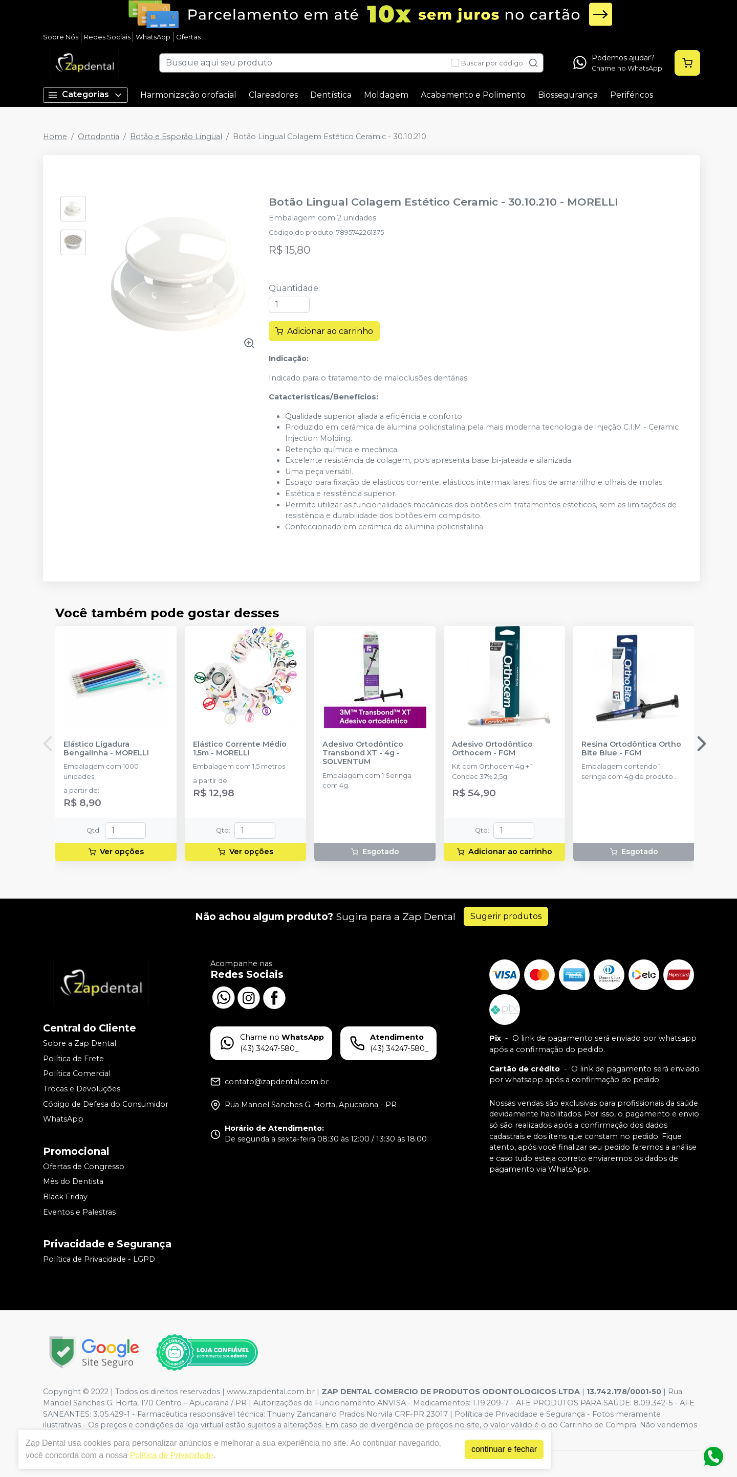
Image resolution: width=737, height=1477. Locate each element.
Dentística (331, 95)
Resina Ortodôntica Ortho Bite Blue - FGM (631, 748)
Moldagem (386, 95)
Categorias (85, 94)
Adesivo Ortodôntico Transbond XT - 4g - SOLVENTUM (362, 753)
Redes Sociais (107, 37)
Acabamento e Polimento (473, 95)
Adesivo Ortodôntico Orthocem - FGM (492, 748)
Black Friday (65, 1196)
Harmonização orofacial (188, 95)
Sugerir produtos (505, 916)
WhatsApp (153, 37)
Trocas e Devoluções (81, 1088)
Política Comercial (77, 1073)
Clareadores (273, 95)
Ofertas (188, 37)
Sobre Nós (60, 37)
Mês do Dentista (73, 1182)
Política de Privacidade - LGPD (99, 1259)
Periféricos (631, 95)
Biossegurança (568, 95)
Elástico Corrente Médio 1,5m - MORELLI (240, 748)
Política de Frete (73, 1058)
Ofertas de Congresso (83, 1166)
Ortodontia (98, 136)
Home (55, 136)
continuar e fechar (504, 1449)
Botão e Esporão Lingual (176, 136)
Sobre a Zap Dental (79, 1043)
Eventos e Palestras (79, 1212)
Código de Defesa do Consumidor (105, 1104)
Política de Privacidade (172, 1455)
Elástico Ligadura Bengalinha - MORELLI (106, 748)
